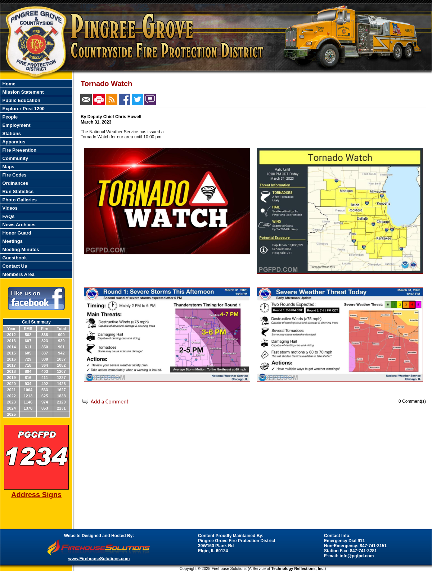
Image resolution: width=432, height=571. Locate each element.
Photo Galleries (19, 199)
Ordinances (14, 183)
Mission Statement (22, 92)
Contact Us (14, 266)
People (9, 117)
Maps (7, 166)
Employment (16, 125)
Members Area (18, 274)
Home (8, 83)
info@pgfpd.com (356, 555)
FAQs (8, 216)
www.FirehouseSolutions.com (99, 558)
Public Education (20, 100)
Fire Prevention (18, 150)
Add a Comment (110, 401)
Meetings (12, 241)
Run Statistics (17, 191)
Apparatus (13, 141)
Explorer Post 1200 (23, 108)
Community (14, 158)
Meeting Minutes (20, 249)
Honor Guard (16, 233)
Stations (11, 133)
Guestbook (14, 257)
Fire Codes (14, 175)
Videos (9, 208)
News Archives (18, 224)
